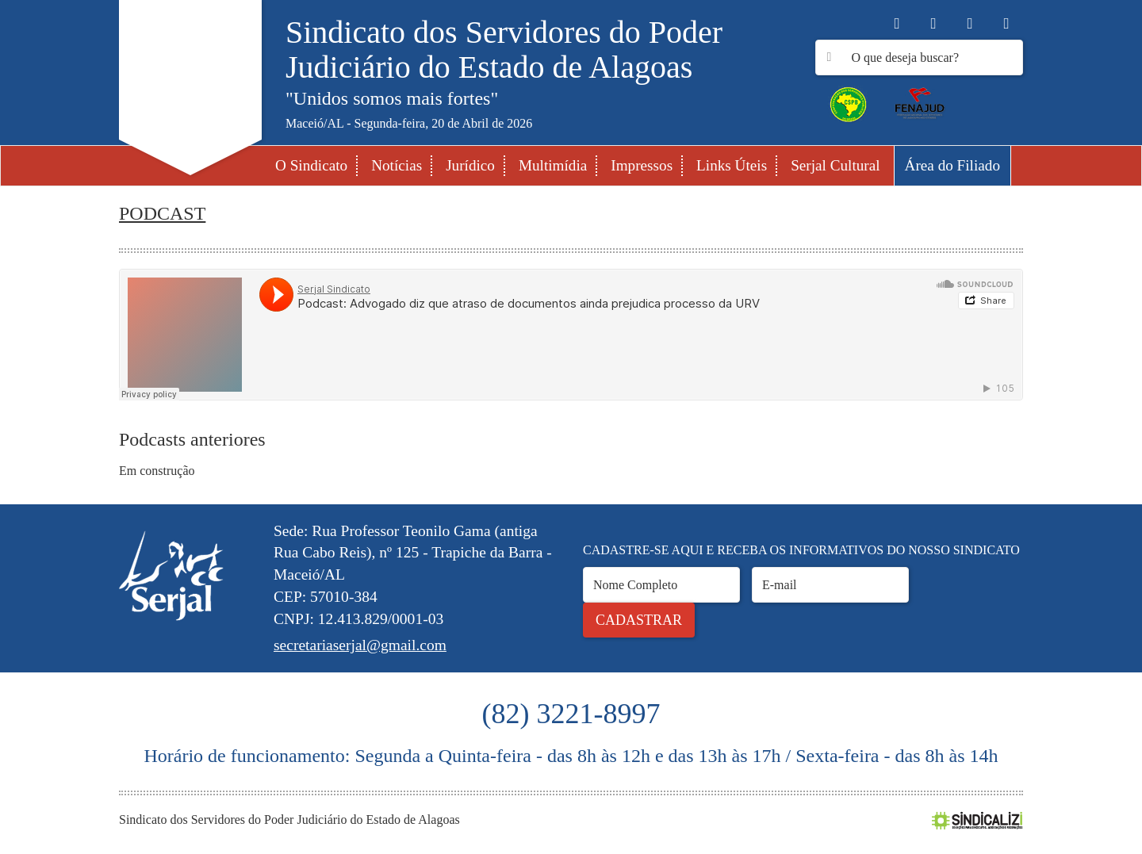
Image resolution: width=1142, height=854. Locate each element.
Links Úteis (731, 165)
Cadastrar (639, 620)
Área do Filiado (952, 165)
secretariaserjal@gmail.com (360, 645)
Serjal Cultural (835, 165)
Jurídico (470, 165)
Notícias (396, 165)
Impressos (642, 165)
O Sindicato (311, 165)
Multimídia (553, 165)
